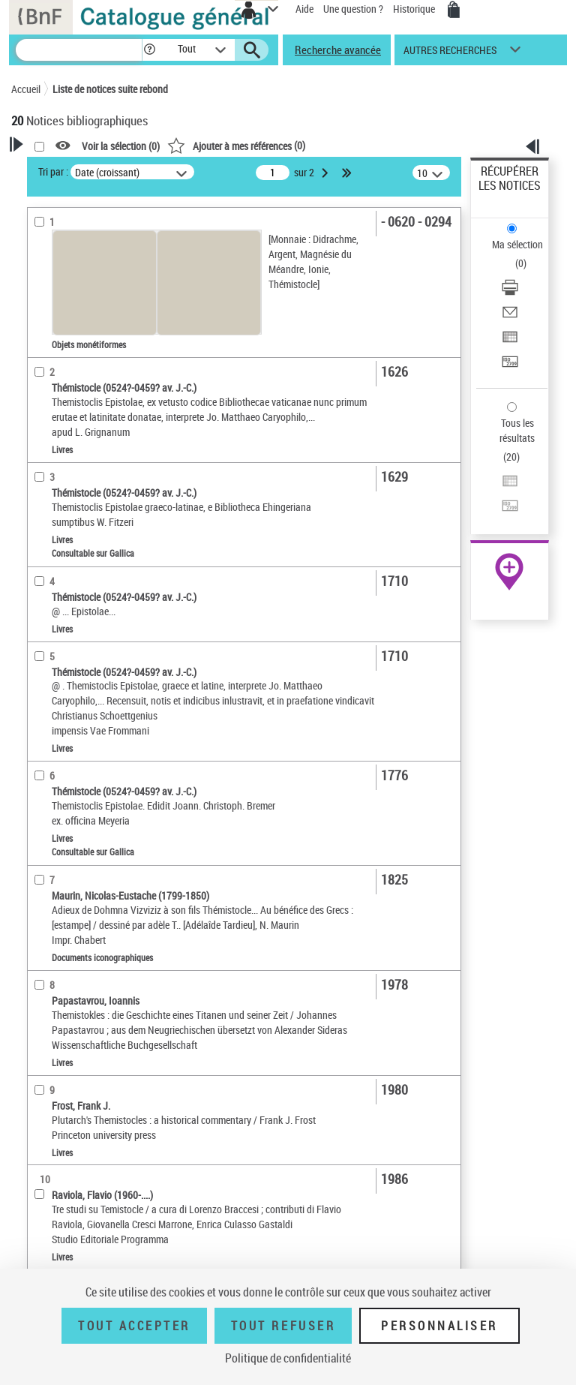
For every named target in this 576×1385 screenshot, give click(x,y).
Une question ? (353, 9)
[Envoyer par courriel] (510, 317)
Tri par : (53, 171)
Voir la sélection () (121, 146)
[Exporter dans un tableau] (510, 342)
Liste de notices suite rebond (110, 89)
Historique (415, 9)
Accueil (25, 89)
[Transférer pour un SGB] (510, 366)
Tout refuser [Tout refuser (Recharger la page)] (283, 1325)
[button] (149, 50)
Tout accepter (134, 1325)
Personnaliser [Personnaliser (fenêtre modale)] (439, 1325)
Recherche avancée (338, 49)
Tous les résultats (517, 430)
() (236, 145)
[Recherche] (79, 50)
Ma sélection (517, 244)
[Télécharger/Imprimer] (510, 292)
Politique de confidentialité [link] (288, 1358)
